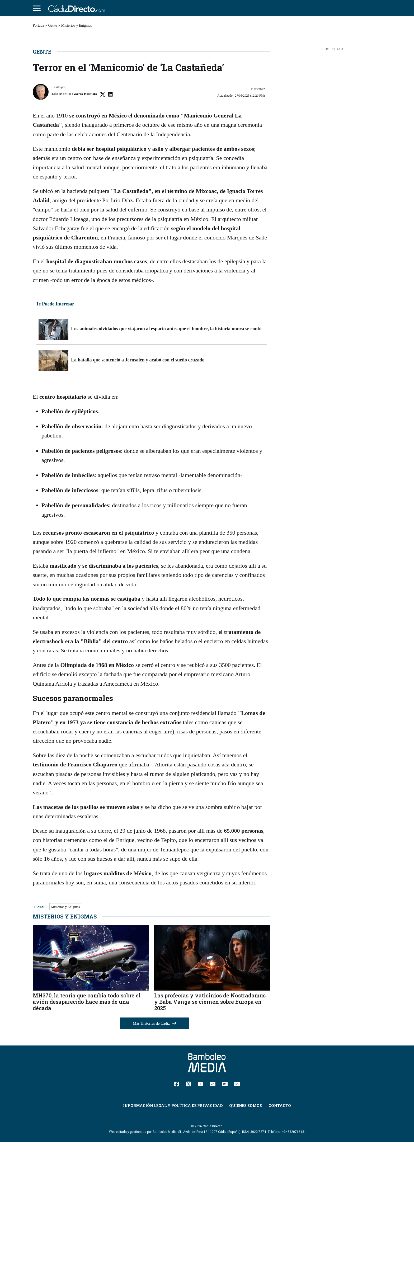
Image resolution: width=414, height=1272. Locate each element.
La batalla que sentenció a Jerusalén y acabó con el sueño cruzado (138, 490)
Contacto (280, 1235)
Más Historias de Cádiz (155, 1153)
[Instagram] (225, 1213)
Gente (52, 25)
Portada (38, 25)
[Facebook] (176, 1214)
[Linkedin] (237, 1213)
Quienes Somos (245, 1235)
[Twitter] (188, 1214)
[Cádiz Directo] (78, 8)
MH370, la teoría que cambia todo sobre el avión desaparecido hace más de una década (86, 1131)
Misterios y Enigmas (76, 25)
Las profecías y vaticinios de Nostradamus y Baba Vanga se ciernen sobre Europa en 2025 (210, 1131)
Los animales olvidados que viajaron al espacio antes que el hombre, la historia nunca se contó (166, 458)
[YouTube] (200, 1213)
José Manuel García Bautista (74, 224)
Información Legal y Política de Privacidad (173, 1235)
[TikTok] (212, 1213)
